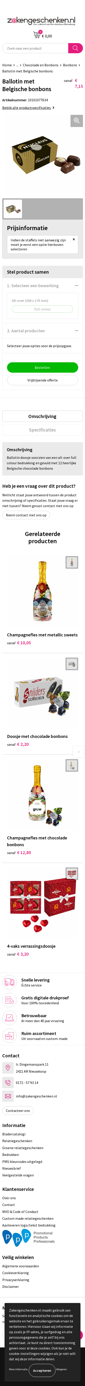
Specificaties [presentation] (42, 430)
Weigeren (61, 1369)
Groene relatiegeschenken (22, 1148)
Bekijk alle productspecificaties (28, 107)
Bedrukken (10, 1154)
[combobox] (35, 48)
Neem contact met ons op (26, 515)
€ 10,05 (19, 642)
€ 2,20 (18, 744)
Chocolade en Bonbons (40, 65)
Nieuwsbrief (11, 1168)
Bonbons (70, 65)
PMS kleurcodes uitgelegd (22, 1161)
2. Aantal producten (26, 330)
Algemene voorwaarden (20, 1266)
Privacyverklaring (15, 1279)
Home (7, 65)
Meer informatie (18, 1369)
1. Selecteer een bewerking (33, 285)
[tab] (42, 416)
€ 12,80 (19, 852)
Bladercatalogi (13, 1134)
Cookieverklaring (15, 1272)
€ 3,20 (18, 954)
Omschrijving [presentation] (42, 416)
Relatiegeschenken (17, 1141)
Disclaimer (10, 1286)
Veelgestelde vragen (18, 1175)
